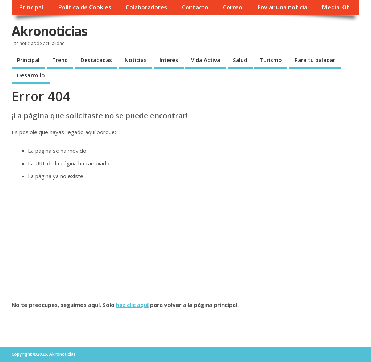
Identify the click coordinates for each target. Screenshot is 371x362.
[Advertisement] (185, 240)
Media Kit (335, 7)
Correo (232, 7)
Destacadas (96, 59)
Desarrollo (31, 75)
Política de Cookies (84, 7)
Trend (60, 59)
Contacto (195, 7)
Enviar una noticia (282, 7)
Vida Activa (205, 59)
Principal (31, 7)
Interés (168, 59)
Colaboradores (146, 7)
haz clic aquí (132, 304)
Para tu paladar (315, 59)
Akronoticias (49, 31)
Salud (240, 59)
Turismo (271, 59)
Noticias (136, 59)
